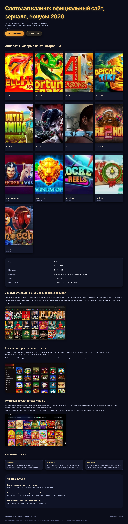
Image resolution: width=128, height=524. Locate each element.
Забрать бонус (34, 34)
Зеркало (20, 516)
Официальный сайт (10, 516)
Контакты (33, 516)
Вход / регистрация (14, 33)
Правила (26, 516)
